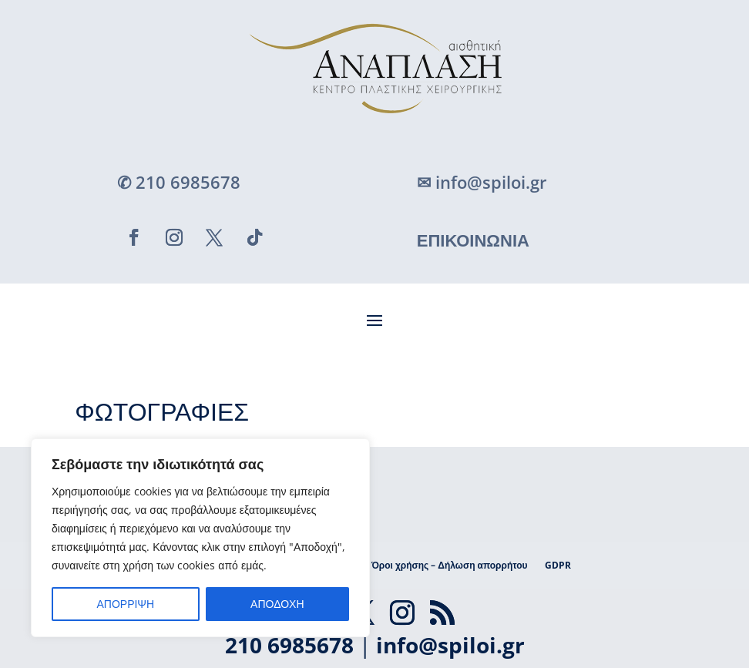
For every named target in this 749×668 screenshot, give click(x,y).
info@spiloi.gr (450, 645)
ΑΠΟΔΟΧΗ (277, 603)
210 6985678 (289, 645)
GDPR (558, 565)
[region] (200, 537)
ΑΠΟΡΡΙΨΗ (125, 603)
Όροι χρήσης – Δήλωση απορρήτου (449, 565)
